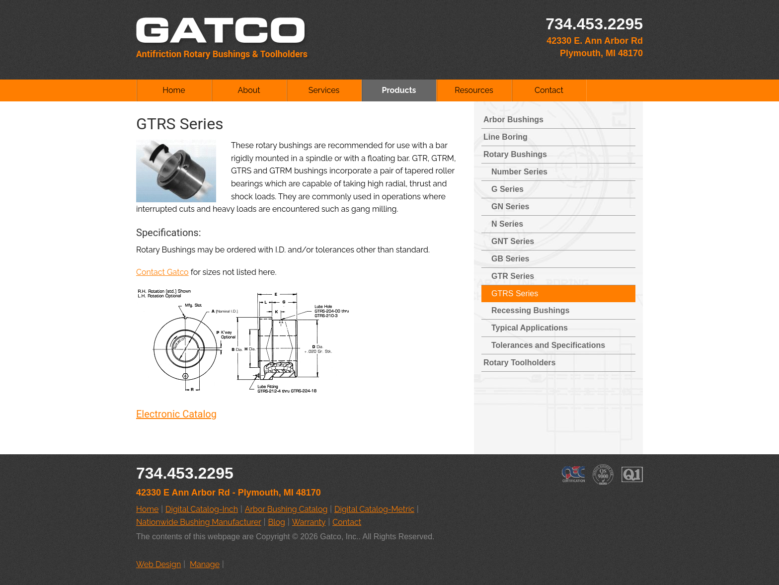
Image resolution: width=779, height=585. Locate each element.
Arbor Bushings (513, 119)
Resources (474, 90)
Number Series (519, 171)
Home (173, 90)
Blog (276, 522)
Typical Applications (529, 328)
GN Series (510, 206)
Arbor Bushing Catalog (286, 509)
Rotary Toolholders (519, 362)
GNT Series (512, 241)
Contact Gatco (162, 272)
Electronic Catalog (176, 414)
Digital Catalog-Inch (201, 509)
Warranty (309, 522)
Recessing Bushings (530, 310)
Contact (549, 90)
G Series (507, 189)
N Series (507, 224)
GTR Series (512, 276)
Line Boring (505, 137)
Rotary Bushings (515, 154)
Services (324, 90)
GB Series (510, 258)
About (248, 90)
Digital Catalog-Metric (374, 509)
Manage (205, 564)
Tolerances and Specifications (548, 345)
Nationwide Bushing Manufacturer (198, 522)
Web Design (158, 564)
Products (399, 90)
